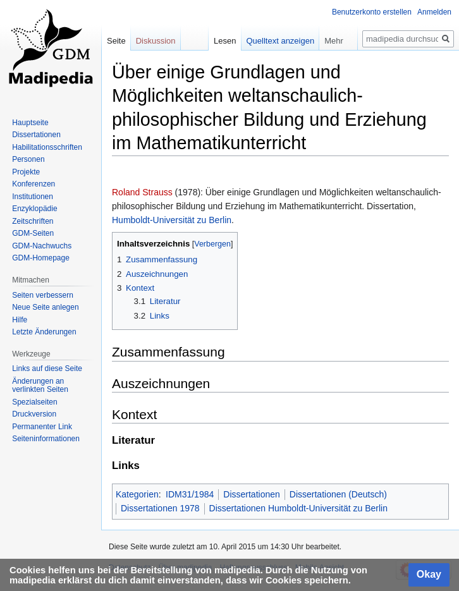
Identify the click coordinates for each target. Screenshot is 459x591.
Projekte (26, 172)
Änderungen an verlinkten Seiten (40, 385)
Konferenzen (33, 184)
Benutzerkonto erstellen (372, 12)
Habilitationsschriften (47, 147)
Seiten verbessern (42, 295)
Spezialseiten (34, 402)
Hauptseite (30, 122)
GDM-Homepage (41, 257)
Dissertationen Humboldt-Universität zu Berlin (298, 508)
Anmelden (434, 12)
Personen (28, 159)
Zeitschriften (32, 221)
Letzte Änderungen (44, 331)
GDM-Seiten (33, 233)
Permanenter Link (42, 426)
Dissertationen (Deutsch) (338, 494)
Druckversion (34, 414)
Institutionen (32, 196)
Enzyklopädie (34, 208)
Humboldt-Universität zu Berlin (171, 220)
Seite (116, 41)
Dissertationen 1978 (160, 508)
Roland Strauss (142, 192)
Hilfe (19, 319)
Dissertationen (251, 494)
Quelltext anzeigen (281, 41)
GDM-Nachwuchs (41, 245)
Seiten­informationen (46, 438)
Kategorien (137, 494)
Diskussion (156, 41)
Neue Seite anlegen (45, 307)
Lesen (225, 41)
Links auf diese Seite (47, 368)
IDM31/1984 (190, 494)
